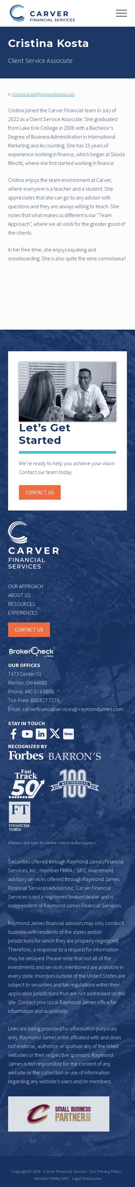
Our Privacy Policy (105, 1171)
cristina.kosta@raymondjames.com (43, 94)
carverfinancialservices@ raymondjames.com (72, 709)
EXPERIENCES (23, 612)
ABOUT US (19, 595)
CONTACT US (29, 629)
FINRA (66, 870)
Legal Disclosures (86, 1178)
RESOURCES (21, 603)
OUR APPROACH (25, 586)
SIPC (81, 870)
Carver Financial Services (66, 1171)
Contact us (40, 492)
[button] (121, 13)
